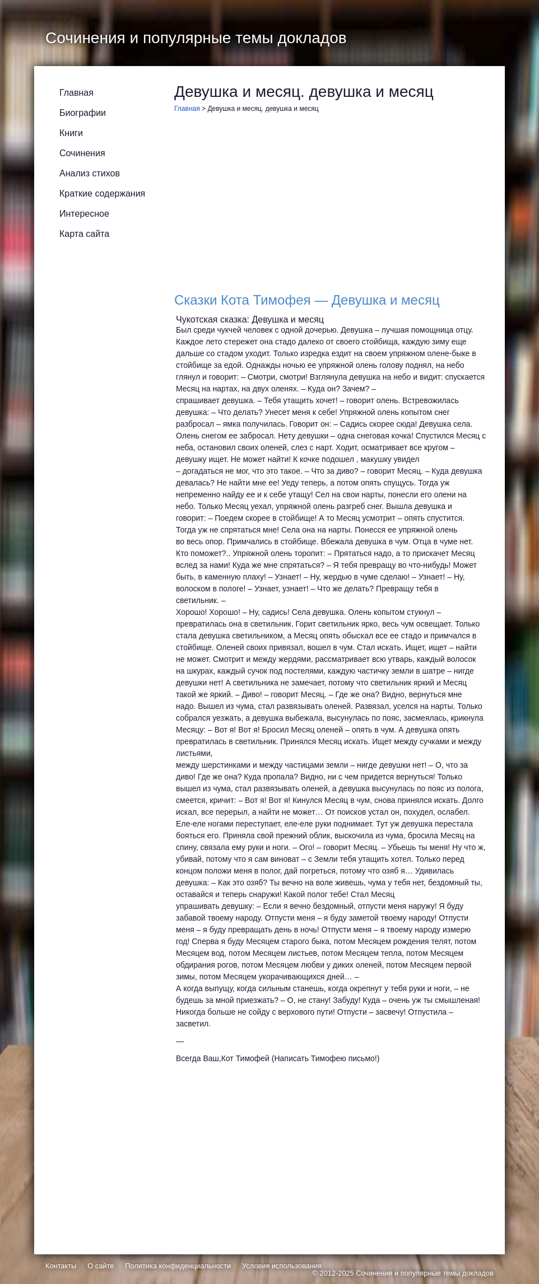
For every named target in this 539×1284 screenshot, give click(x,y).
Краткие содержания (102, 193)
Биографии (82, 113)
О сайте (100, 1266)
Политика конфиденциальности (178, 1266)
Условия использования (282, 1266)
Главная (76, 92)
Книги (71, 133)
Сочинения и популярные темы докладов (425, 1273)
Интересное (84, 213)
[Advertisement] (331, 205)
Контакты (60, 1266)
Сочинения (82, 153)
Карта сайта (84, 234)
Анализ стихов (89, 173)
